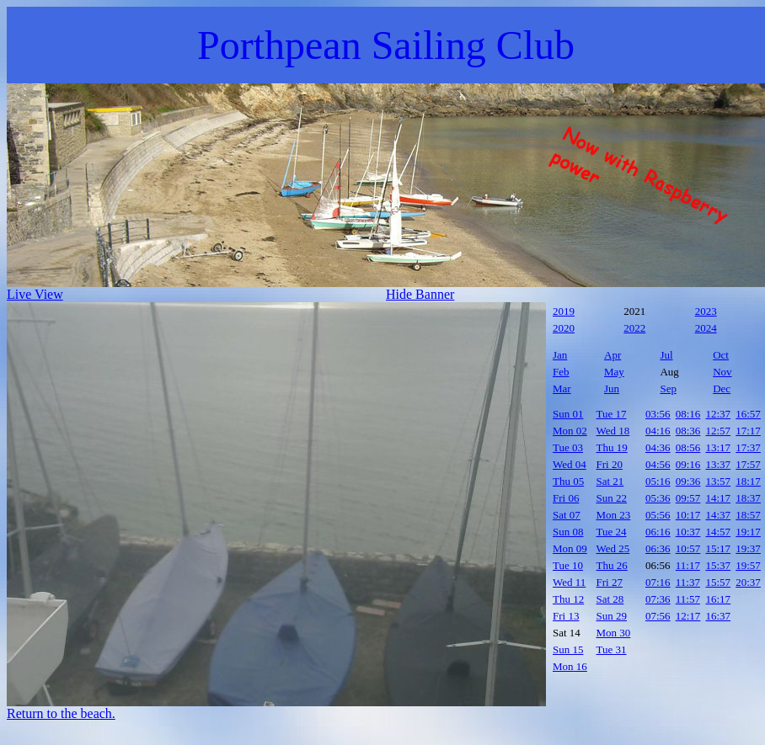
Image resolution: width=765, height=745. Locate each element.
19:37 (748, 548)
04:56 (658, 464)
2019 (564, 311)
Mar (562, 388)
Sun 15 (568, 649)
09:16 (688, 464)
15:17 (718, 548)
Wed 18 (613, 430)
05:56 (658, 514)
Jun (611, 388)
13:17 (718, 447)
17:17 (748, 430)
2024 (706, 328)
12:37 (718, 413)
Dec (721, 388)
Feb (561, 371)
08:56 (688, 447)
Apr (612, 355)
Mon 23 (613, 514)
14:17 (718, 498)
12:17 (688, 615)
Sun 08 (568, 531)
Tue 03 (568, 447)
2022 (634, 328)
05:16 (658, 481)
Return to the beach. (61, 713)
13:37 (718, 464)
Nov (722, 371)
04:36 (658, 447)
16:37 (718, 615)
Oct (721, 355)
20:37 (748, 582)
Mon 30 (613, 632)
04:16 (658, 430)
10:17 (688, 514)
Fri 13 (566, 615)
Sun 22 (611, 498)
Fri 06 (566, 498)
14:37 (718, 514)
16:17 (718, 599)
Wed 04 (569, 464)
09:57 (688, 498)
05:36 (658, 498)
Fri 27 (609, 582)
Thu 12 (568, 599)
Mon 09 (570, 548)
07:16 (658, 582)
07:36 (658, 599)
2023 (706, 311)
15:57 (718, 582)
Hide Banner (420, 294)
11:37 (688, 582)
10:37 (688, 531)
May (614, 371)
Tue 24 (611, 531)
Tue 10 (568, 565)
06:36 (658, 548)
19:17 (748, 531)
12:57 (718, 430)
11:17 (688, 565)
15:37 (718, 565)
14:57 (718, 531)
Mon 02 (570, 430)
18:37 (748, 498)
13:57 (718, 481)
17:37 (748, 447)
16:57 (748, 413)
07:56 (658, 615)
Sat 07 (566, 514)
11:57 (688, 599)
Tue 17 (611, 413)
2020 (564, 328)
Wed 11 (569, 582)
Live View (35, 294)
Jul (666, 355)
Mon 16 (570, 666)
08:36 (688, 430)
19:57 (748, 565)
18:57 (748, 514)
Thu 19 (612, 447)
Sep (668, 388)
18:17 (748, 481)
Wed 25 (613, 548)
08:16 (688, 413)
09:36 (688, 481)
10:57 (688, 548)
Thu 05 (568, 481)
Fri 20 (609, 464)
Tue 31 (611, 649)
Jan (560, 355)
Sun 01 (568, 413)
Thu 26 (612, 565)
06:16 (658, 531)
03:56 (658, 413)
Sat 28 (610, 599)
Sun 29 (611, 615)
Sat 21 (610, 481)
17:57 (748, 464)
